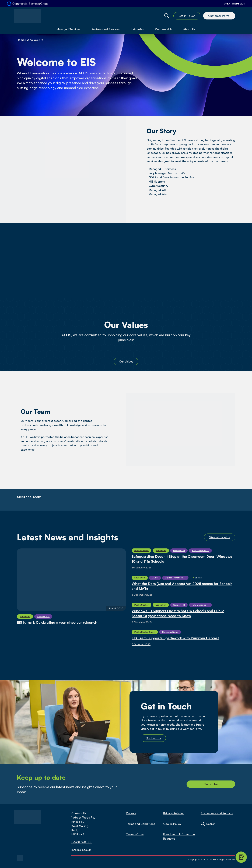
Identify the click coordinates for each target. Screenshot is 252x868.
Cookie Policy (172, 824)
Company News (170, 632)
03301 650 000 (81, 842)
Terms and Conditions (140, 824)
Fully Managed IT (200, 550)
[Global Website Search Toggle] (166, 15)
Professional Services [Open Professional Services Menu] (106, 29)
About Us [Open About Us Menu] (189, 29)
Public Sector (141, 550)
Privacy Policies (173, 813)
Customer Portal (219, 16)
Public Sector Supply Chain (146, 632)
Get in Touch (186, 16)
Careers (131, 813)
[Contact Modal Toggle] (241, 857)
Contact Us (153, 738)
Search (210, 824)
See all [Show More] (197, 577)
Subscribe (211, 784)
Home (20, 40)
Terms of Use (135, 834)
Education (25, 616)
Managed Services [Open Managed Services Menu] (68, 29)
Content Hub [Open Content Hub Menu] (163, 29)
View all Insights (219, 537)
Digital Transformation (176, 577)
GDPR (155, 577)
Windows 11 (179, 550)
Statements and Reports (217, 813)
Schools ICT (43, 616)
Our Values (126, 361)
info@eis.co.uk (81, 850)
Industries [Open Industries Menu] (137, 29)
